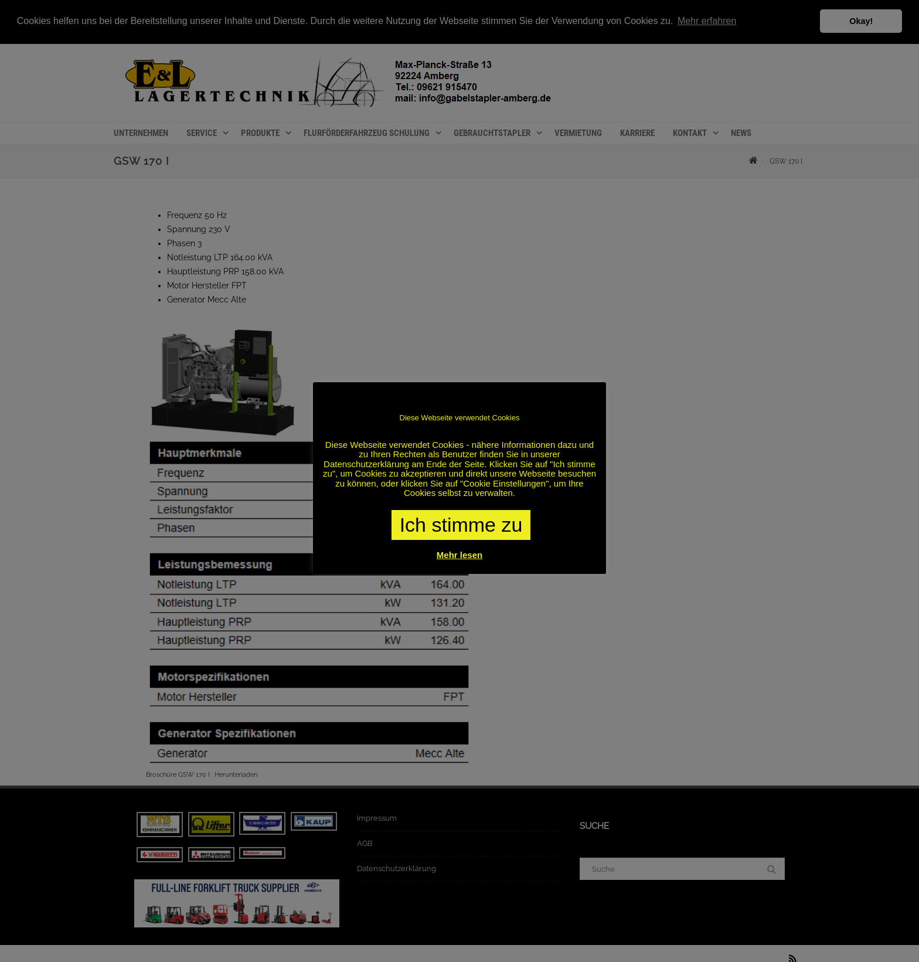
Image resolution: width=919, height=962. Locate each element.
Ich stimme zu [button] (461, 525)
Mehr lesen (459, 555)
